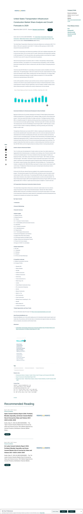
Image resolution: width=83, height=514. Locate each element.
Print (69, 28)
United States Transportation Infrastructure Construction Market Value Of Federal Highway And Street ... (21, 348)
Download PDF (71, 30)
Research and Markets (39, 29)
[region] (41, 511)
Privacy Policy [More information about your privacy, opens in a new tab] (42, 512)
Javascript (70, 35)
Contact (15, 397)
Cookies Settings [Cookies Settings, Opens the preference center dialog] (55, 511)
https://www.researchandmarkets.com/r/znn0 (41, 311)
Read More (7, 434)
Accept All (71, 511)
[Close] (81, 511)
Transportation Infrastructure (19, 370)
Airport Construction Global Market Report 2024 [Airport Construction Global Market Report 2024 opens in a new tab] (26, 377)
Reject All (63, 511)
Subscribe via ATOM (72, 34)
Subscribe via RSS (71, 32)
